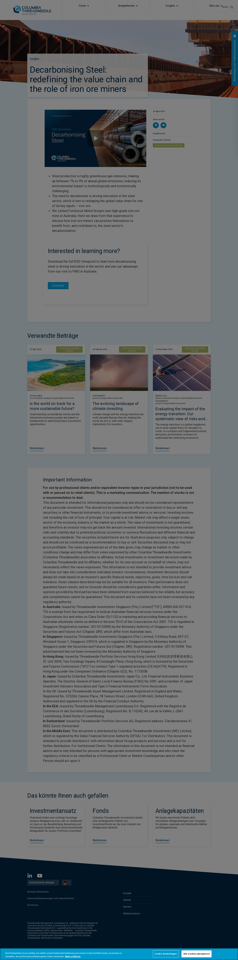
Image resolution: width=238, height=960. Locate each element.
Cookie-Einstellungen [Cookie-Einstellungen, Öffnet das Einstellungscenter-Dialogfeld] (166, 954)
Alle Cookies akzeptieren (196, 954)
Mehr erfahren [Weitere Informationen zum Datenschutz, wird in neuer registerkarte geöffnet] (72, 956)
